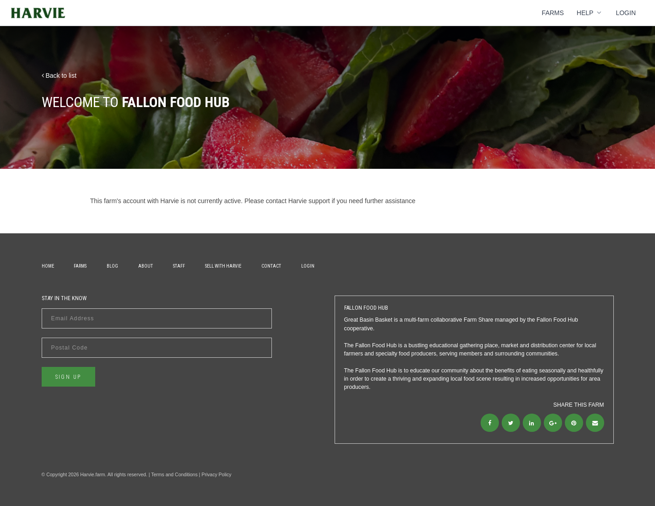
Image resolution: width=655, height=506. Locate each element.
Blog (112, 266)
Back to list (59, 75)
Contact (271, 266)
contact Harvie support (298, 201)
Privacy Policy (216, 474)
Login (626, 12)
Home (48, 266)
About (145, 266)
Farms (553, 12)
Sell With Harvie (223, 266)
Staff (179, 266)
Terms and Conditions (174, 474)
